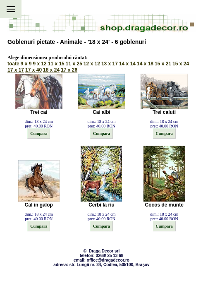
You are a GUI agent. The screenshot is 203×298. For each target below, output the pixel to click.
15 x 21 (163, 64)
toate (13, 64)
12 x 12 (92, 64)
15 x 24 (180, 64)
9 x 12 (39, 64)
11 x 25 (74, 64)
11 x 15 (56, 64)
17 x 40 (33, 70)
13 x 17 (109, 64)
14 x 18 (145, 64)
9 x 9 (26, 64)
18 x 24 (51, 70)
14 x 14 (127, 64)
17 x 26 (69, 70)
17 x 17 (15, 70)
